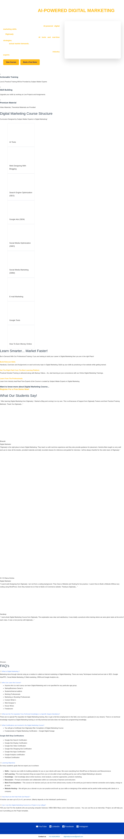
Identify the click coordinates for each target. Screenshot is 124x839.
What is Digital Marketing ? (11, 674)
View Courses (11, 62)
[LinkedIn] (54, 826)
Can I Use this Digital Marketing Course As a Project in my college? (25, 808)
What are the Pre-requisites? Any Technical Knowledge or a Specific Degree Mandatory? (33, 717)
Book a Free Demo (30, 62)
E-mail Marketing (16, 296)
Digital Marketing (101, 6)
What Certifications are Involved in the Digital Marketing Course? (24, 728)
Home (61, 6)
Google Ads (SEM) (17, 219)
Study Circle (86, 6)
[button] (120, 6)
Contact (114, 6)
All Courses (71, 6)
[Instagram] (82, 826)
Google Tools (15, 320)
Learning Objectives (9, 766)
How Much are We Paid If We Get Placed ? (17, 799)
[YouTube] (41, 826)
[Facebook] (68, 826)
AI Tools (12, 142)
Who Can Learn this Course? (12, 685)
